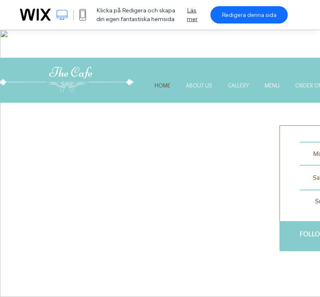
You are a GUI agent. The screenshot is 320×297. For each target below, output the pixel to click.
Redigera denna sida (249, 15)
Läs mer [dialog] (192, 15)
